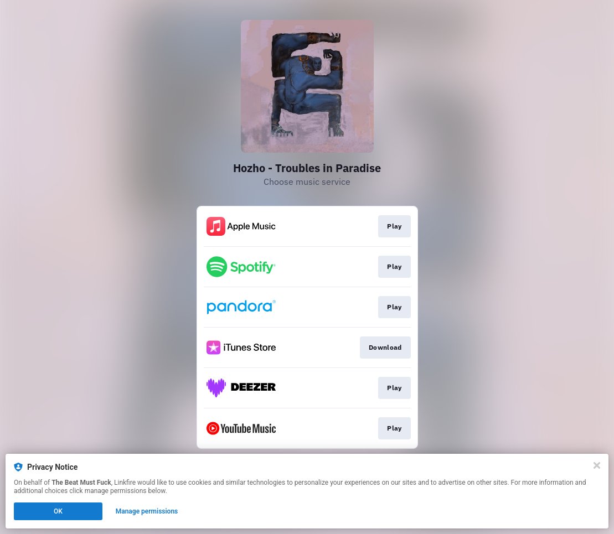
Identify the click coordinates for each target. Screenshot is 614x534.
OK (58, 511)
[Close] (597, 465)
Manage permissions (147, 511)
